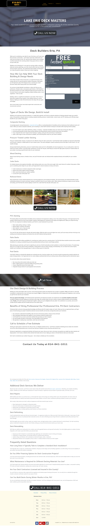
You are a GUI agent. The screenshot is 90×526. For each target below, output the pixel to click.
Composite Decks (50, 81)
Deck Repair (49, 77)
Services (50, 3)
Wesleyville (68, 379)
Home (44, 3)
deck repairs (52, 389)
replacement (58, 389)
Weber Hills (18, 381)
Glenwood (37, 379)
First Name (48, 65)
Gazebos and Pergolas (51, 83)
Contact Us (58, 3)
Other (48, 85)
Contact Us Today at (45, 344)
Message (47, 87)
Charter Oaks (13, 381)
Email (47, 70)
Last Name (65, 65)
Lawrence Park (62, 379)
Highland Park (55, 379)
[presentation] (55, 96)
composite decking (34, 125)
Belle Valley (73, 379)
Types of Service (49, 75)
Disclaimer (36, 493)
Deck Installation (50, 78)
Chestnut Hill (49, 379)
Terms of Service (52, 493)
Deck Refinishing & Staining (53, 80)
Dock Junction (32, 379)
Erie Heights (43, 379)
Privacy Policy (44, 493)
